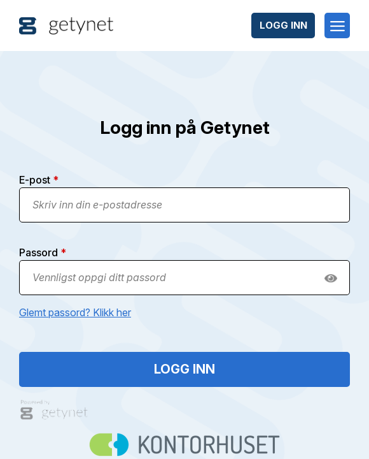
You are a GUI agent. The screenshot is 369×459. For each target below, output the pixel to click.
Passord (42, 252)
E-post (39, 179)
